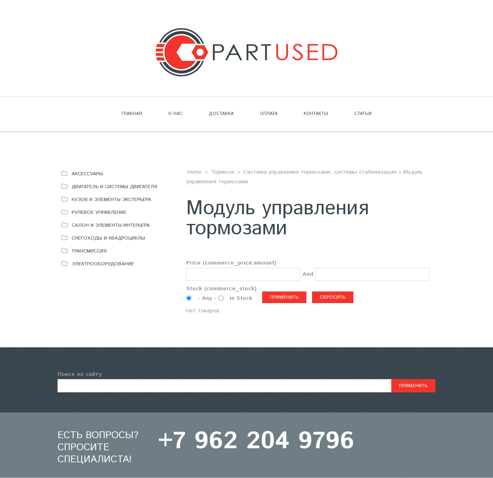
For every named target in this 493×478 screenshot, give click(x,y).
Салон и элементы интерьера (111, 225)
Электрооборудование (103, 264)
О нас (175, 114)
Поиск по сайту (80, 374)
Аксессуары (87, 173)
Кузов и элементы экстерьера (111, 199)
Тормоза (222, 172)
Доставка (221, 114)
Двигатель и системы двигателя (114, 186)
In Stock (241, 298)
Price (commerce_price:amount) (231, 263)
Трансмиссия (89, 251)
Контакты (316, 114)
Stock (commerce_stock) (221, 289)
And (307, 274)
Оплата (268, 114)
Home (194, 172)
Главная (131, 114)
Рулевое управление (99, 212)
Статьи (363, 114)
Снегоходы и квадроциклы (108, 238)
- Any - (207, 298)
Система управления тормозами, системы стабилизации (319, 172)
